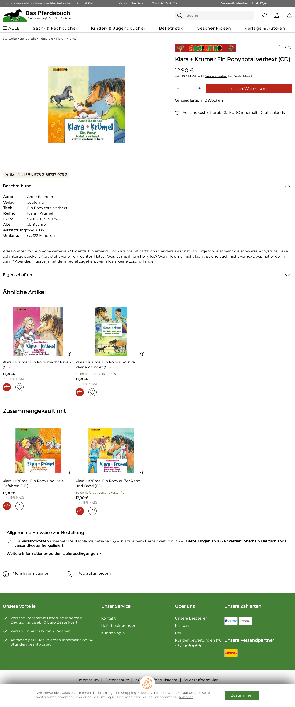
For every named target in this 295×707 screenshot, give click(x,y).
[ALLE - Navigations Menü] (12, 28)
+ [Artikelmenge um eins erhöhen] (199, 88)
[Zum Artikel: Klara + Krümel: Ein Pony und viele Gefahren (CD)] (38, 451)
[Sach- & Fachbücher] (55, 28)
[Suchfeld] (214, 15)
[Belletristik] (171, 28)
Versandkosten (216, 76)
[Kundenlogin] (277, 15)
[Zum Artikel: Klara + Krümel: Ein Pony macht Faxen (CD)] (38, 332)
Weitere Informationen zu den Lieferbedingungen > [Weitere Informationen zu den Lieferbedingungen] (54, 554)
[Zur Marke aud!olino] (205, 48)
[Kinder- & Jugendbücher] (118, 28)
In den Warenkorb (248, 88)
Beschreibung (17, 186)
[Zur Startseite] (38, 15)
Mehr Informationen (26, 573)
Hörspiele (46, 38)
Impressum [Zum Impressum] (88, 680)
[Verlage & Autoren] (265, 28)
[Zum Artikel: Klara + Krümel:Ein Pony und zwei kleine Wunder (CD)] (111, 332)
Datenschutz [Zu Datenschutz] (117, 680)
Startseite (10, 38)
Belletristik (28, 38)
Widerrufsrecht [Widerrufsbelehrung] (164, 680)
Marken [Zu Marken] (182, 625)
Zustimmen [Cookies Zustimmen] (241, 695)
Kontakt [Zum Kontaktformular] (108, 618)
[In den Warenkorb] (7, 387)
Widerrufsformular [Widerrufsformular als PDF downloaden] (201, 680)
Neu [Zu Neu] (179, 633)
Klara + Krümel (66, 38)
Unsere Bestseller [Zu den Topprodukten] (191, 618)
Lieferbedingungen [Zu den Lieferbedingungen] (118, 625)
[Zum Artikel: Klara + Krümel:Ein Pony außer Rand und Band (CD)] (111, 451)
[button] (280, 48)
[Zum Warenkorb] (289, 15)
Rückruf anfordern (89, 573)
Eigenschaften (17, 274)
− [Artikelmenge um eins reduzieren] (178, 88)
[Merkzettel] (264, 15)
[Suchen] (181, 15)
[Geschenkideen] (214, 28)
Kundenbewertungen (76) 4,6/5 (198, 642)
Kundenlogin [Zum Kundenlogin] (113, 633)
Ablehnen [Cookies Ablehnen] (186, 697)
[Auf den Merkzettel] (288, 48)
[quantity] (189, 88)
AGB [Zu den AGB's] (139, 680)
